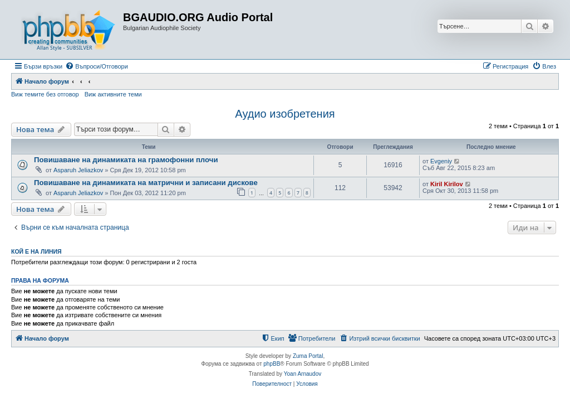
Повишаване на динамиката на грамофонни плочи (126, 160)
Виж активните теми (113, 94)
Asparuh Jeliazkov (78, 170)
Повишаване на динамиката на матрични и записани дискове (146, 182)
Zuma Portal (308, 356)
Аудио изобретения (285, 114)
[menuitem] (96, 66)
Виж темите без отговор (45, 94)
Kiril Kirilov (446, 184)
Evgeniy (441, 161)
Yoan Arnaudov (302, 374)
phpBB (271, 364)
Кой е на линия (36, 251)
